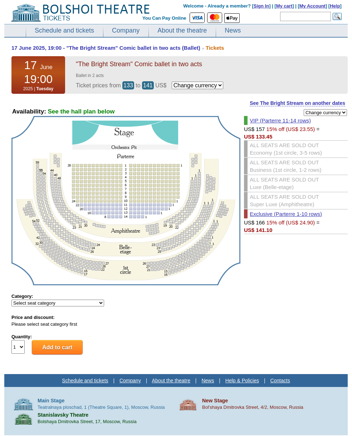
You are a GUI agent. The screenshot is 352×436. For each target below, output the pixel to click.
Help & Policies (242, 380)
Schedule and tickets (64, 30)
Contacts (280, 380)
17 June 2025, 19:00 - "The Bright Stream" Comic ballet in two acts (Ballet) (105, 48)
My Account (312, 6)
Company (126, 30)
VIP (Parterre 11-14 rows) (280, 120)
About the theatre (182, 30)
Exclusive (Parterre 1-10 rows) (286, 214)
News (233, 30)
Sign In (261, 6)
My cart (284, 6)
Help (335, 6)
